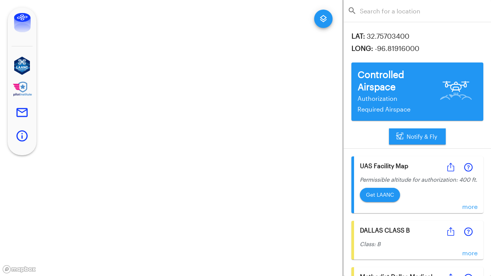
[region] (171, 138)
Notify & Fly (417, 136)
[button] (22, 65)
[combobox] (419, 11)
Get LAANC (380, 195)
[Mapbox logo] (19, 269)
